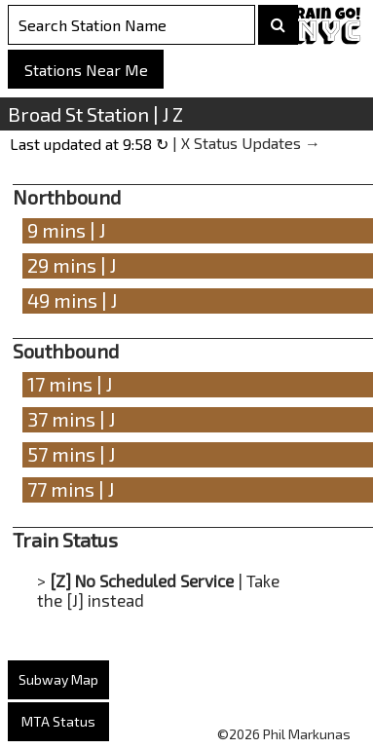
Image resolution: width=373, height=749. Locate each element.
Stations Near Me (86, 69)
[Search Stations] (131, 25)
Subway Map (58, 679)
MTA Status (58, 721)
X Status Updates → (250, 142)
